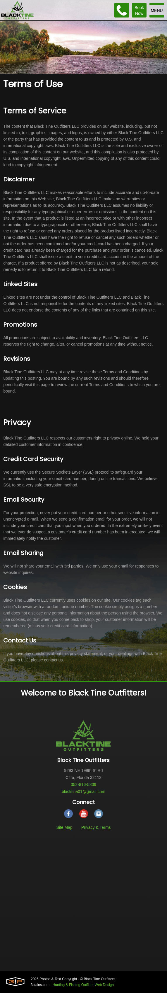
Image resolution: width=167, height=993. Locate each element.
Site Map (64, 827)
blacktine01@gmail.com (83, 791)
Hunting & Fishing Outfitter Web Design (83, 985)
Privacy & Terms (96, 827)
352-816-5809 (83, 784)
